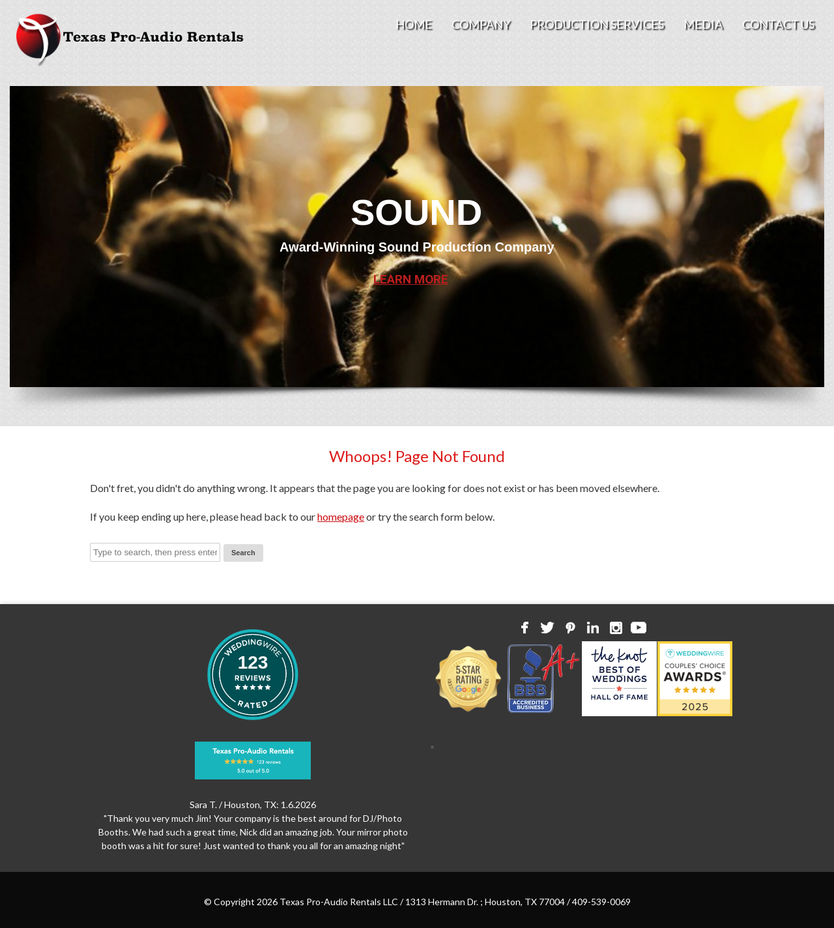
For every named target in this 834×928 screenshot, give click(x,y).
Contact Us (778, 24)
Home (413, 24)
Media (703, 24)
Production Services (597, 24)
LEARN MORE (410, 279)
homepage (340, 516)
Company (481, 24)
